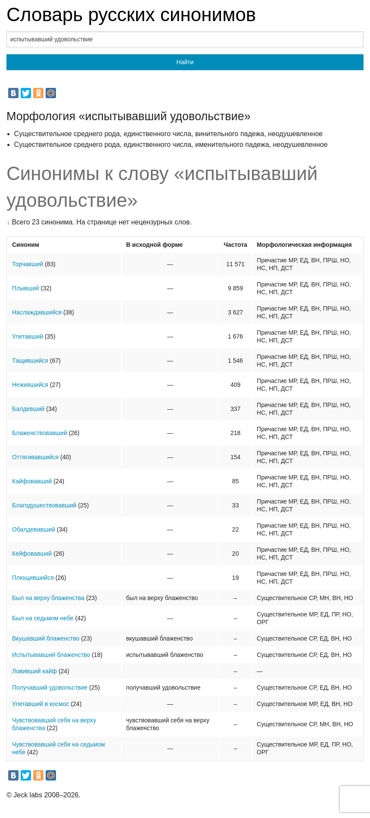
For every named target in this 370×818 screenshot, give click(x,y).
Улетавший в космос (40, 703)
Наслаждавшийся (37, 312)
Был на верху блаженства (48, 597)
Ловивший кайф (34, 671)
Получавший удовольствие (49, 687)
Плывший (25, 288)
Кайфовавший (32, 481)
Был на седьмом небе (43, 618)
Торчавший (27, 264)
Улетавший (27, 336)
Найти (185, 62)
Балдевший (28, 408)
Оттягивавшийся (35, 457)
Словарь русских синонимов (131, 14)
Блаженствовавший (39, 432)
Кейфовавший (32, 553)
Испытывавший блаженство (51, 654)
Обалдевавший (33, 529)
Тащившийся (30, 360)
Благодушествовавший (44, 505)
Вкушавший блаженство (46, 638)
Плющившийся (33, 577)
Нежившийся (30, 384)
